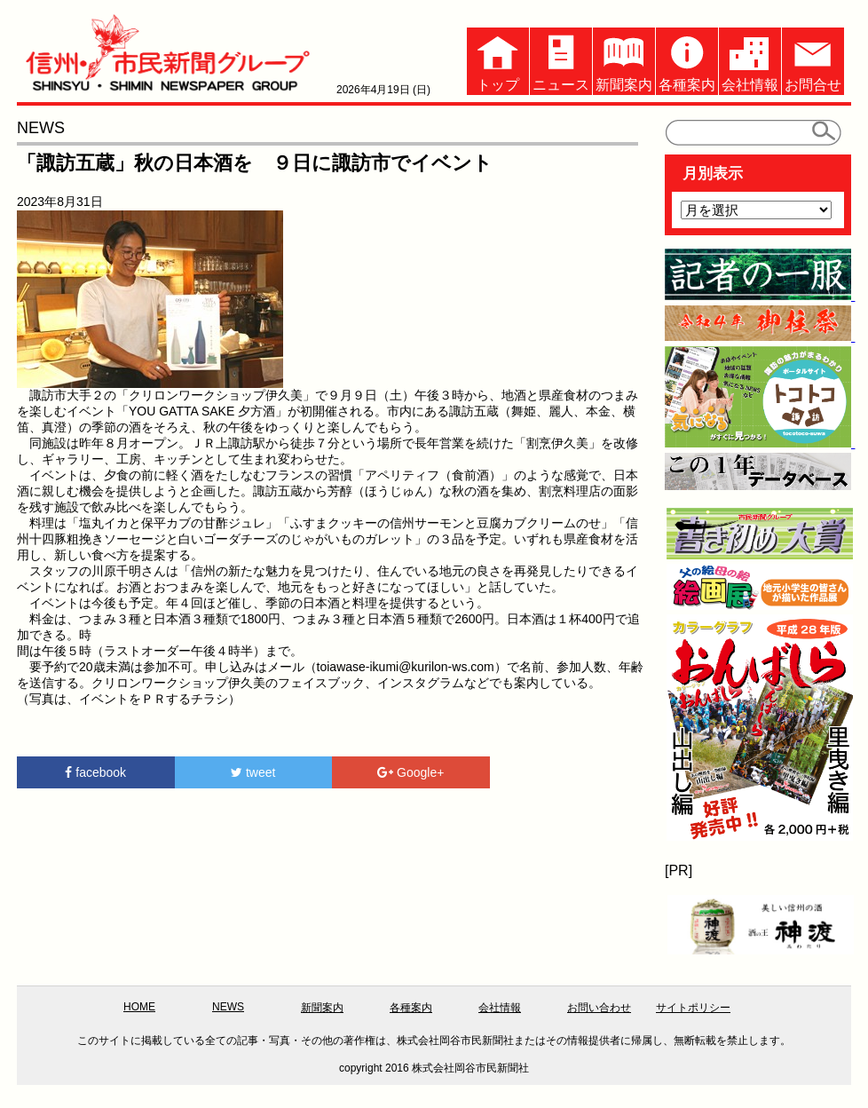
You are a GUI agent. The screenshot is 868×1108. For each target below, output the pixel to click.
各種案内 (687, 60)
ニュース (561, 60)
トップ (498, 60)
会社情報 (750, 60)
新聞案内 (624, 60)
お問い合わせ (599, 1007)
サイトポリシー (693, 1007)
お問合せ (813, 60)
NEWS (228, 1007)
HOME (139, 1007)
